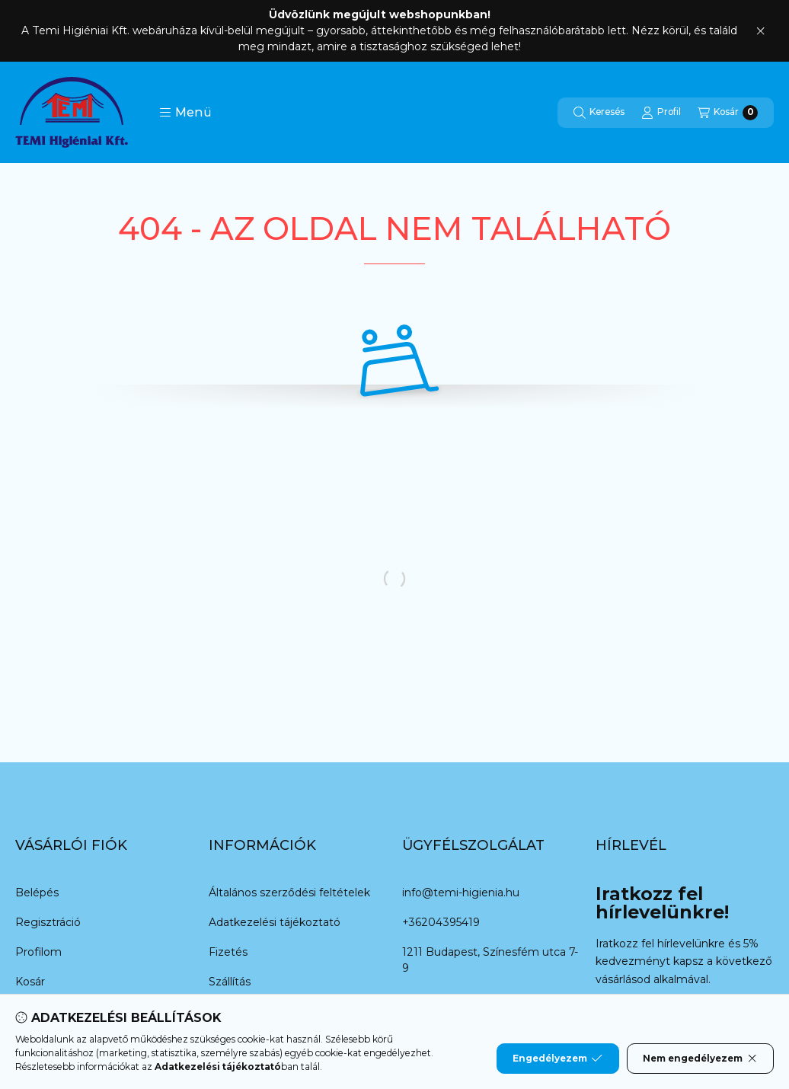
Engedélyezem (557, 1058)
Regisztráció (48, 922)
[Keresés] (599, 112)
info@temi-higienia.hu (460, 892)
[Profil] (661, 112)
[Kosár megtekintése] (728, 112)
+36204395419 (441, 922)
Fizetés (228, 952)
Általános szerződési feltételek (289, 892)
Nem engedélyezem (700, 1058)
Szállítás (230, 981)
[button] (185, 112)
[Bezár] (760, 31)
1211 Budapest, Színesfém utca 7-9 (490, 960)
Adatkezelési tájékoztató (274, 922)
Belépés (37, 892)
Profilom (38, 952)
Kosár (30, 981)
